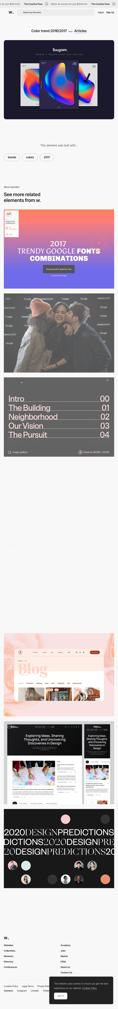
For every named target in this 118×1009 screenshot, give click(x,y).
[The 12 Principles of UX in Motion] (59, 587)
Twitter (46, 990)
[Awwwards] (11, 12)
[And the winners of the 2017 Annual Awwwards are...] (59, 333)
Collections (9, 950)
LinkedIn (35, 990)
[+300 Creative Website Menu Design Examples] (59, 417)
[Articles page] (59, 762)
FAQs (63, 961)
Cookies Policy (11, 986)
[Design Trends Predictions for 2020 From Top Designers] (59, 848)
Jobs (63, 950)
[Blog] (59, 674)
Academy (66, 945)
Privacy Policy (44, 986)
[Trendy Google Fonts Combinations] (59, 249)
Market (64, 956)
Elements (8, 956)
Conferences (10, 967)
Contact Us (66, 972)
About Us (65, 967)
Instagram (22, 990)
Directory (8, 961)
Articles (80, 31)
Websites (8, 945)
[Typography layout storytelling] (59, 501)
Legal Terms (28, 986)
